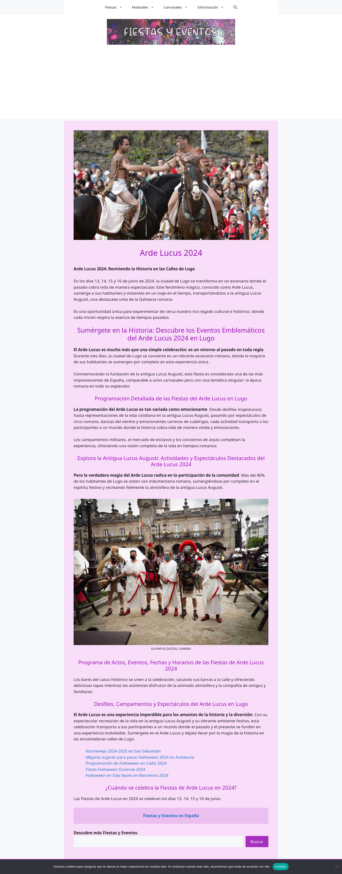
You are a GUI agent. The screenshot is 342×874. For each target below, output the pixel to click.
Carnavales (178, 7)
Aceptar (280, 866)
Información (213, 7)
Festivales (145, 7)
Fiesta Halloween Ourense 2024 (115, 769)
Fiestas (116, 7)
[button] (235, 7)
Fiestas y (171, 815)
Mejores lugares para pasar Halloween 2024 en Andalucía (140, 757)
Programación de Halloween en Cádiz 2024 (126, 763)
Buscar (257, 841)
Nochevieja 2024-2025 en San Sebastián (123, 751)
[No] (336, 866)
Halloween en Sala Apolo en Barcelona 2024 (127, 775)
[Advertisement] (171, 85)
